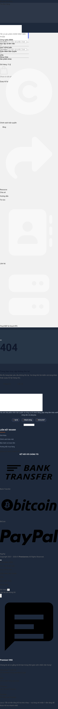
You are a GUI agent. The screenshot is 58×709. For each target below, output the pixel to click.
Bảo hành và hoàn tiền (7, 443)
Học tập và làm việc (7, 44)
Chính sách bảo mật (7, 439)
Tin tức (2, 200)
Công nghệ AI (5, 40)
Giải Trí (2, 48)
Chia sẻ (3, 192)
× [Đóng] (8, 590)
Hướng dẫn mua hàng (7, 447)
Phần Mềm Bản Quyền (8, 51)
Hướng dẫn (4, 196)
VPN (1, 55)
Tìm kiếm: (3, 42)
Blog (3, 127)
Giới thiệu (3, 435)
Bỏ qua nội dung (6, 1)
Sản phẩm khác (6, 59)
